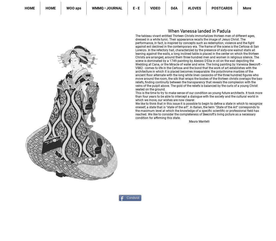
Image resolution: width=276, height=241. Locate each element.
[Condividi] (130, 198)
